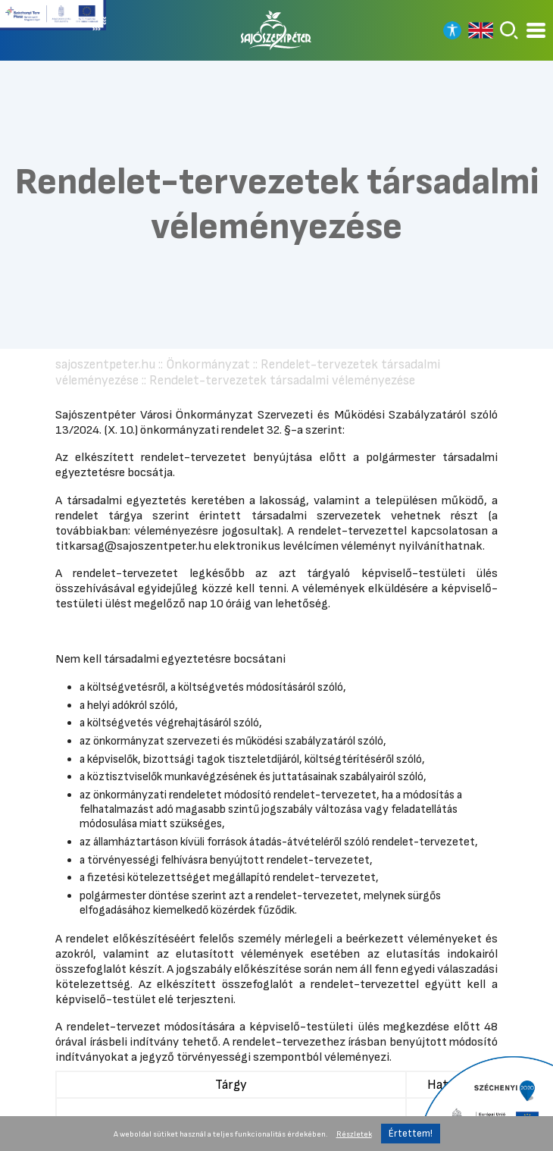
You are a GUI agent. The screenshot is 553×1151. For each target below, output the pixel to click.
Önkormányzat (208, 364)
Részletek (354, 1134)
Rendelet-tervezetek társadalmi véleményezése (282, 380)
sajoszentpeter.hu (105, 364)
